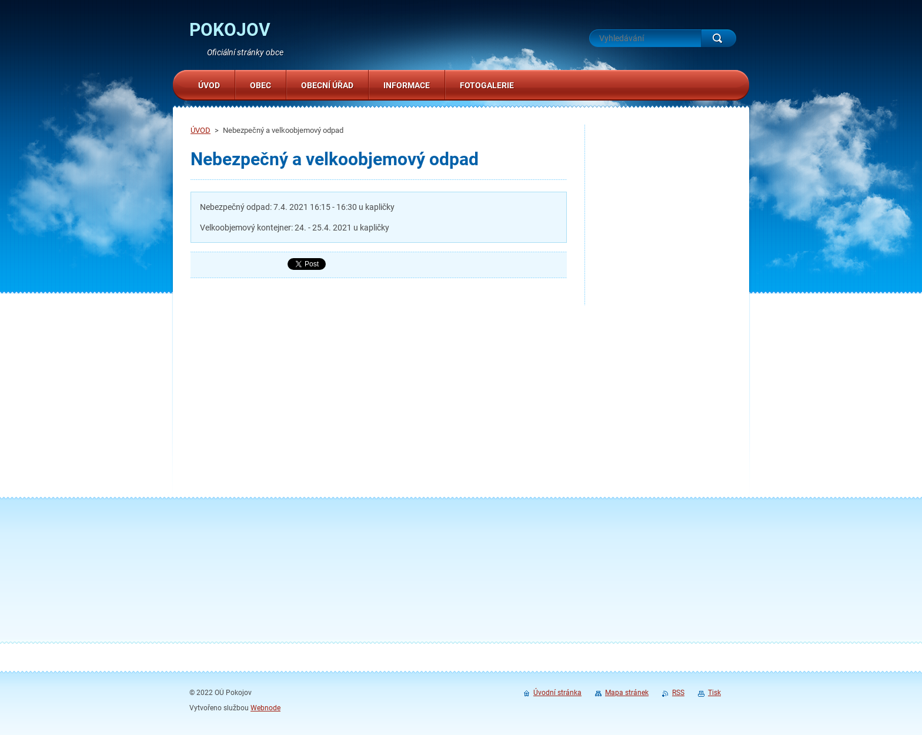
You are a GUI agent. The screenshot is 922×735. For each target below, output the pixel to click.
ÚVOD (201, 130)
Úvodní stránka (557, 693)
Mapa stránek (627, 693)
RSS (678, 693)
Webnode (265, 708)
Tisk (714, 693)
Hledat (718, 38)
